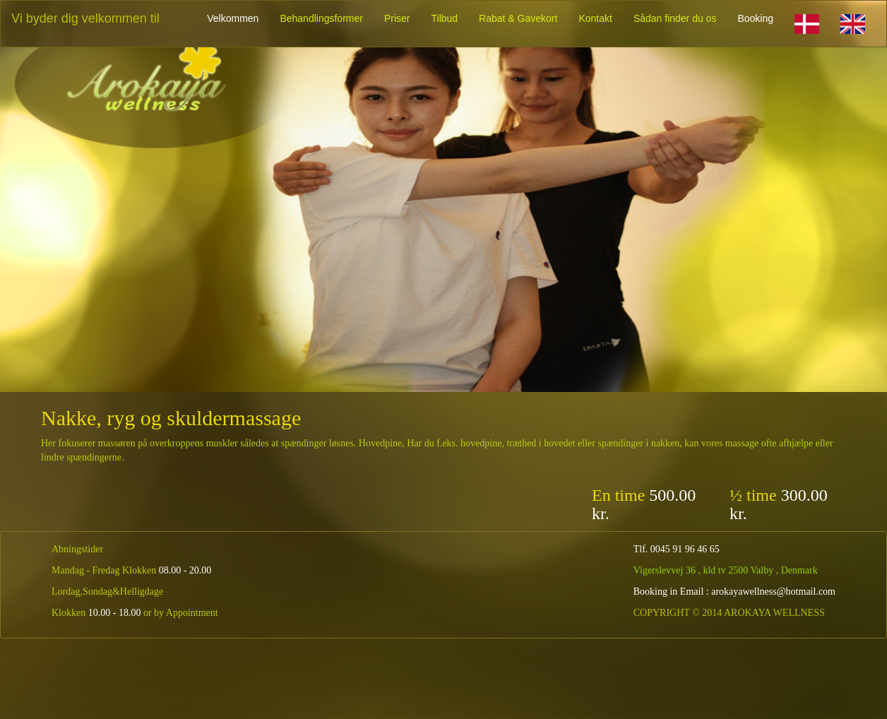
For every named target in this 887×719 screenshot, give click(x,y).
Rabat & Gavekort (518, 18)
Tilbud (444, 18)
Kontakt (595, 18)
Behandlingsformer (321, 18)
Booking (755, 18)
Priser (397, 18)
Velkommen (232, 18)
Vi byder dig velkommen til (85, 18)
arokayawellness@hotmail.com (773, 591)
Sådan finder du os (675, 18)
